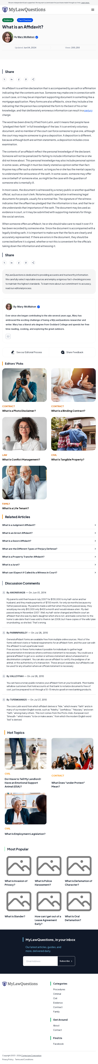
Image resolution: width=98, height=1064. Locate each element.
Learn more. (85, 2)
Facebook (58, 1043)
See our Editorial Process (26, 352)
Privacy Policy (7, 1059)
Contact (57, 1029)
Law (4, 455)
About (56, 1025)
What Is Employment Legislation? (25, 833)
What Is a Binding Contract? (68, 410)
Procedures (59, 989)
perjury (88, 110)
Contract (8, 406)
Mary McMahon (26, 37)
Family (6, 503)
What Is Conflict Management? (21, 459)
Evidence (58, 1002)
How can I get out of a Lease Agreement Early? (48, 920)
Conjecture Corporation (31, 1056)
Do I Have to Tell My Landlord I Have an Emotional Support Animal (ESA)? (23, 782)
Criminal (57, 993)
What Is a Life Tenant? (15, 508)
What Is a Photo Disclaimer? (19, 410)
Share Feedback (71, 352)
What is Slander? (15, 916)
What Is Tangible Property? (67, 459)
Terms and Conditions (24, 1059)
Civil (54, 455)
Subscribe (66, 961)
